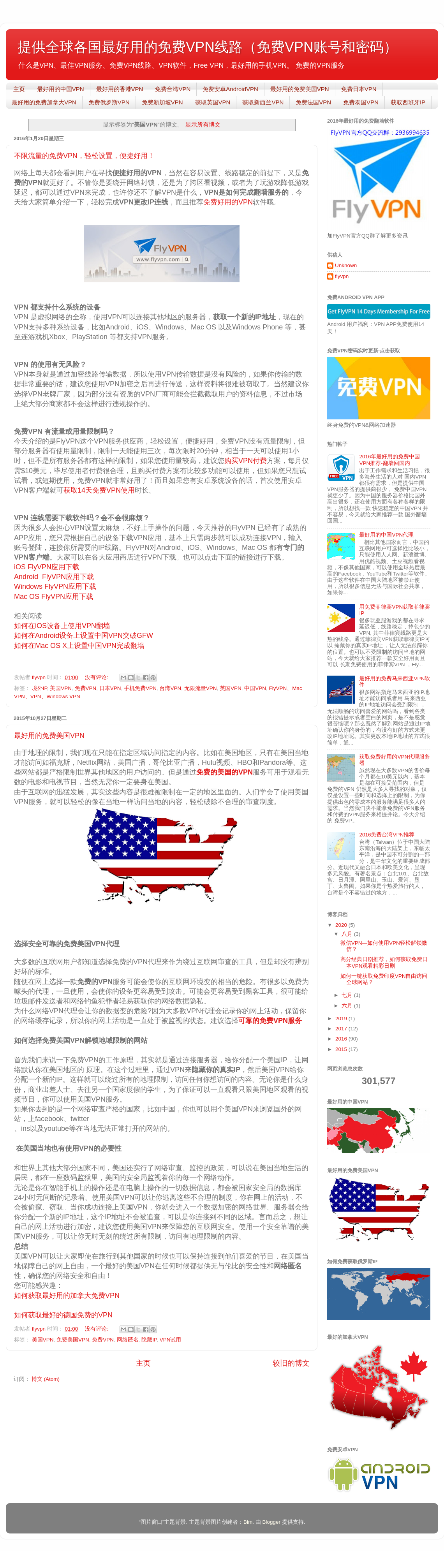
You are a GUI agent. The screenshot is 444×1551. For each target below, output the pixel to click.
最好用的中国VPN (60, 89)
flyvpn (342, 276)
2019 (342, 1018)
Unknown (346, 265)
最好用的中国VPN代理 (386, 535)
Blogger (271, 1522)
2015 (342, 1049)
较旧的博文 (291, 1363)
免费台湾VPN (172, 89)
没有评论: (97, 677)
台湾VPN (170, 688)
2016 (342, 1039)
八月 (348, 934)
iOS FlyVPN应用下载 (46, 567)
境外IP (39, 688)
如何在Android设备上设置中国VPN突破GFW (83, 635)
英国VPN (230, 688)
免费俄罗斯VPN (109, 102)
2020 (342, 925)
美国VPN (61, 688)
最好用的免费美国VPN (299, 89)
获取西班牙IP (408, 102)
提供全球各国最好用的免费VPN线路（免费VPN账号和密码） (208, 47)
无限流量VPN (200, 688)
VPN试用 (170, 1340)
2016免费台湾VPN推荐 (386, 835)
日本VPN (110, 688)
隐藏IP (149, 1340)
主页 (19, 89)
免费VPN (86, 688)
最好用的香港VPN (119, 89)
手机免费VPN (140, 688)
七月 (348, 995)
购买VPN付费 (245, 461)
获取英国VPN (213, 102)
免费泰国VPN (361, 102)
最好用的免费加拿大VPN (44, 102)
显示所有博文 (202, 124)
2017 (342, 1029)
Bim (247, 1522)
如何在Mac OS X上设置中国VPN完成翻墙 (79, 646)
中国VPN (255, 688)
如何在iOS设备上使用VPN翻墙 (62, 626)
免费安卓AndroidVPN (230, 89)
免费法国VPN (313, 102)
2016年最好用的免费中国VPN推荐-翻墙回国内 (389, 460)
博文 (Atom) (46, 1379)
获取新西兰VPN (263, 102)
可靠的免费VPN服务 (270, 1021)
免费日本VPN (359, 89)
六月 (348, 1006)
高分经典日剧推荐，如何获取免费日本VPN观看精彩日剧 (384, 962)
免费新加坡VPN (162, 102)
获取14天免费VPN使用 (99, 490)
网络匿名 (128, 1340)
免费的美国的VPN (224, 772)
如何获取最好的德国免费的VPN (63, 1315)
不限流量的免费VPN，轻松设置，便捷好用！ (84, 156)
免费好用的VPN (228, 202)
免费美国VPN (72, 1340)
